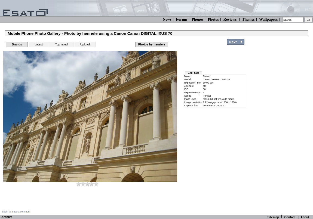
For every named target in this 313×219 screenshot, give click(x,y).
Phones (197, 19)
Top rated (61, 44)
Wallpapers (268, 19)
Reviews (230, 19)
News (167, 19)
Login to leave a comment (16, 211)
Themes (248, 19)
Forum (181, 19)
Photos (213, 19)
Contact (289, 217)
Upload (85, 44)
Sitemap (273, 217)
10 (96, 184)
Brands (17, 44)
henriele (159, 44)
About (304, 217)
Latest (39, 44)
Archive (6, 216)
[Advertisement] (215, 59)
